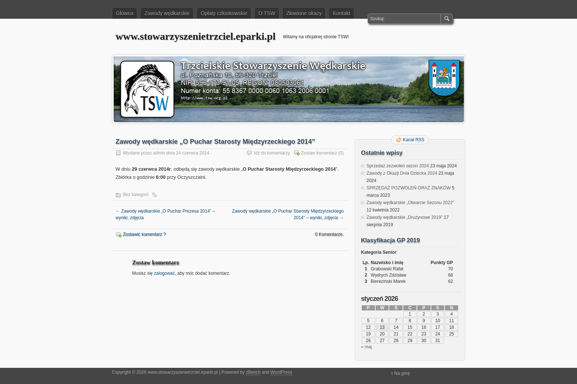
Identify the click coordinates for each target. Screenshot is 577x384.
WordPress (281, 372)
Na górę (402, 373)
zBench (253, 372)
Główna (124, 13)
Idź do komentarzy (272, 153)
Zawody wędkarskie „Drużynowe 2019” (405, 217)
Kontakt (341, 13)
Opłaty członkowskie (224, 13)
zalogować (164, 273)
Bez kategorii (135, 194)
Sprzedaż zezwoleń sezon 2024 (398, 165)
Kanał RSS (414, 139)
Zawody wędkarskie (167, 13)
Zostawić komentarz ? (144, 234)
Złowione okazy (304, 13)
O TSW (266, 13)
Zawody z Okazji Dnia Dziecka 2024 (402, 173)
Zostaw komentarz (319, 153)
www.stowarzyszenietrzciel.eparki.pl (196, 36)
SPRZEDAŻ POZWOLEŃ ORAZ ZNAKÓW (409, 188)
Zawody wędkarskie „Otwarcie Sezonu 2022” (410, 202)
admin (159, 153)
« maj (366, 346)
